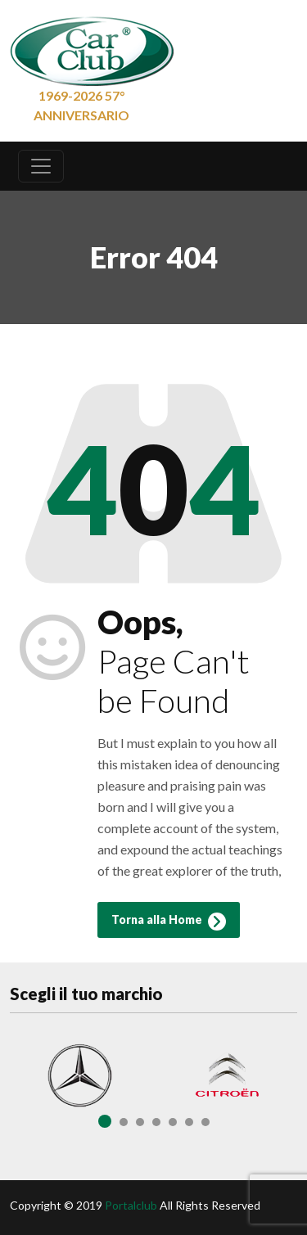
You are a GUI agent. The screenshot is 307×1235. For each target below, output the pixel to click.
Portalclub (131, 1205)
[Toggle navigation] (41, 166)
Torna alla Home (168, 922)
